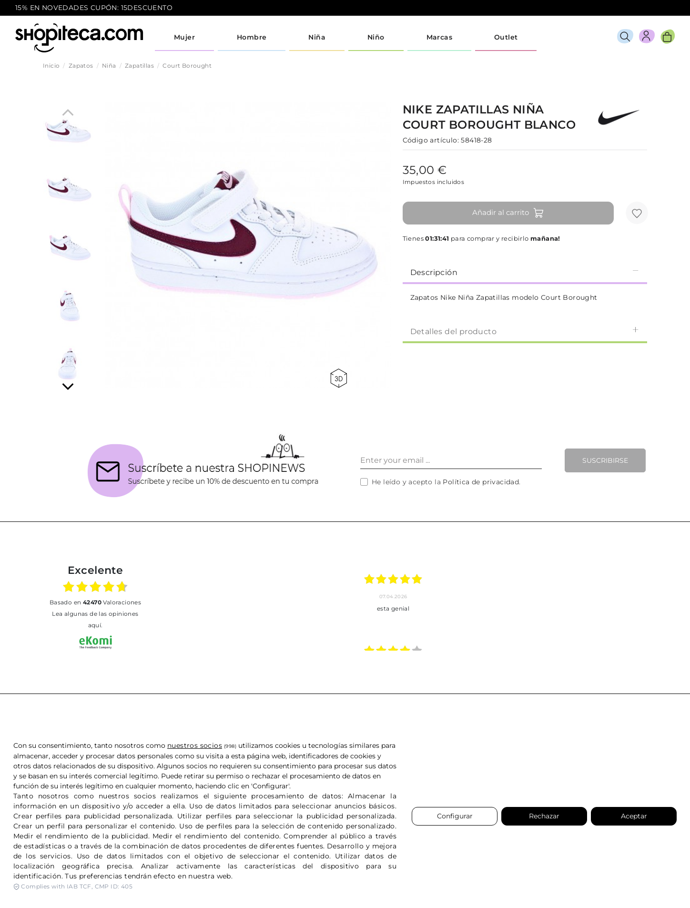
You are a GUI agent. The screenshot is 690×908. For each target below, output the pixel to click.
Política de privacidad (481, 482)
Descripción (524, 272)
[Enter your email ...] (451, 460)
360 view (338, 378)
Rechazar (544, 816)
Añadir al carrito (508, 213)
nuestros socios (194, 745)
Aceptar (634, 816)
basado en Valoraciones (95, 602)
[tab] (525, 271)
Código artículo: (431, 140)
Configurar (455, 816)
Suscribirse (605, 460)
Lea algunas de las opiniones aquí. (95, 619)
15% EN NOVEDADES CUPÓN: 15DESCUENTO (93, 7)
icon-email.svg (657, 8)
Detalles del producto (524, 331)
